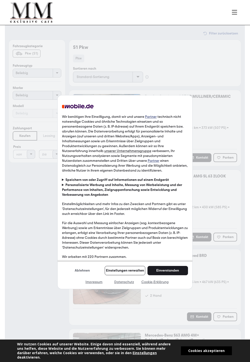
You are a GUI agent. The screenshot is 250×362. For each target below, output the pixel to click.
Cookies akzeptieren (206, 350)
